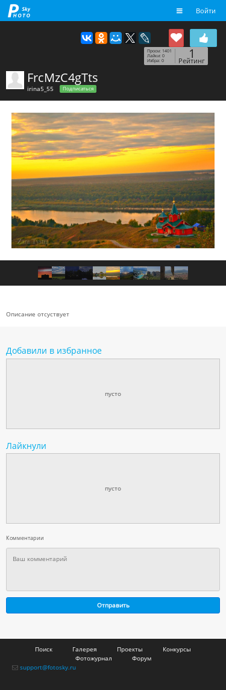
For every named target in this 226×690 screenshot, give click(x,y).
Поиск (43, 649)
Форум (141, 658)
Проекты (130, 649)
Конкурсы (177, 649)
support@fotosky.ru (48, 667)
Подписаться (78, 89)
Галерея (84, 649)
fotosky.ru (19, 10)
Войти (206, 10)
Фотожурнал (93, 658)
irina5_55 (40, 88)
